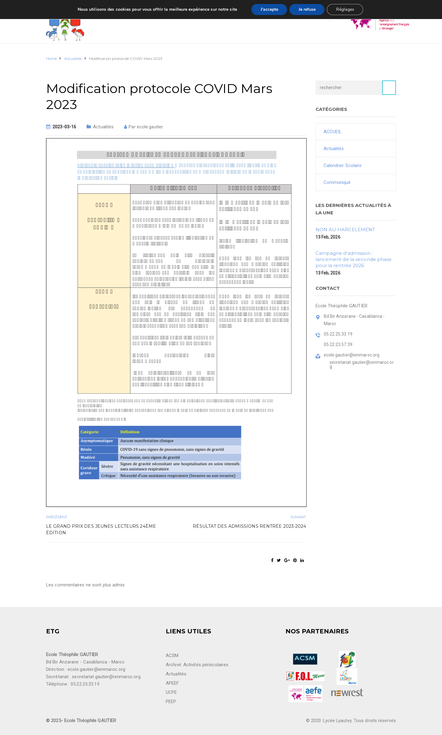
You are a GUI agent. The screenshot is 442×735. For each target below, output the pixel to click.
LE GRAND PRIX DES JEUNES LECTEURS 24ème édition (101, 529)
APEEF (172, 683)
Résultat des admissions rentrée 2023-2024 (249, 526)
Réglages (345, 9)
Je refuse (307, 9)
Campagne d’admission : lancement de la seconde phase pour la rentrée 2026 (354, 259)
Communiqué (337, 182)
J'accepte (269, 9)
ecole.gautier (150, 127)
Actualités (103, 127)
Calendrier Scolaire (343, 165)
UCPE (171, 692)
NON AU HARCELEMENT (345, 229)
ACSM (172, 655)
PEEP (171, 701)
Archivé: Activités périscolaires (197, 664)
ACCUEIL (333, 131)
